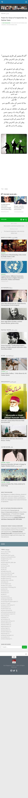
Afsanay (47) (5, 564)
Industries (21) (5, 592)
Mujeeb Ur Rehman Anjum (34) (9, 576)
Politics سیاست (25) (7, 585)
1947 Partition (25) (6, 583)
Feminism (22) (5, 590)
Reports (3, 253)
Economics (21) (5, 596)
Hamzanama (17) (6, 606)
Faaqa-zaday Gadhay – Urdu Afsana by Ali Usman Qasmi (13, 374)
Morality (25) (5, 582)
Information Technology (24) (9, 587)
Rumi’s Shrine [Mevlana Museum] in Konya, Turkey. (12, 440)
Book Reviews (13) (6, 626)
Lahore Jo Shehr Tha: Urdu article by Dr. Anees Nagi (13, 485)
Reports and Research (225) (8, 557)
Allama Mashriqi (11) (7, 638)
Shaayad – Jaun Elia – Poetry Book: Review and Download (19, 207)
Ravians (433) (5, 553)
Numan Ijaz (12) (5, 633)
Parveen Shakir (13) (6, 624)
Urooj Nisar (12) (5, 637)
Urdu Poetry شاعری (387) (8, 555)
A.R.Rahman (17, 516)
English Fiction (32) (6, 578)
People (8, 462)
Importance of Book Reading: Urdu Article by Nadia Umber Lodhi (13, 256)
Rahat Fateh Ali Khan (12, 512)
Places (8, 482)
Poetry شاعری (5, 13)
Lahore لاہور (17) (6, 603)
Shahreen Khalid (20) (7, 598)
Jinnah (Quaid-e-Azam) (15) (8, 614)
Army (6, 189)
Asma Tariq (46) (6, 566)
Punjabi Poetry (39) (6, 571)
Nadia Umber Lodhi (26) (7, 580)
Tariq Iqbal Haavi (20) (7, 599)
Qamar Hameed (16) (7, 610)
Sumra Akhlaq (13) (6, 622)
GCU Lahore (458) (6, 551)
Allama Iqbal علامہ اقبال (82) (9, 562)
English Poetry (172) (7, 558)
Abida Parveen (6, 514)
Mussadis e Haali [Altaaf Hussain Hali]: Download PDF (12, 422)
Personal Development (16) (8, 612)
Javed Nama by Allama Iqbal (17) (10, 601)
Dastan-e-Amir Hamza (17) (8, 605)
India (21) (4, 594)
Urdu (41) (4, 569)
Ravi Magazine (6, 23)
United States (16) (6, 608)
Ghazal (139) (5, 560)
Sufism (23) (4, 589)
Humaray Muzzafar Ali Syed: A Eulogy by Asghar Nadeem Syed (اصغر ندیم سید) (13, 465)
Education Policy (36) (7, 574)
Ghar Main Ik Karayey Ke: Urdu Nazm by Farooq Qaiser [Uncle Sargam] (13, 304)
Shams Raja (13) (6, 628)
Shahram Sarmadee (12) (8, 635)
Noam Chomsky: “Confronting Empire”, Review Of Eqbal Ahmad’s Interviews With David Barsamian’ (14, 347)
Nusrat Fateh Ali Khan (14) (8, 621)
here (11, 500)
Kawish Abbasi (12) (6, 631)
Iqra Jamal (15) (5, 615)
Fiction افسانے (4, 372)
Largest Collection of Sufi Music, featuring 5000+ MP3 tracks (13, 518)
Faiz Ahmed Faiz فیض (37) (8, 573)
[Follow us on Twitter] (23, 219)
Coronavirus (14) (6, 619)
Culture (3, 462)
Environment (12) (6, 630)
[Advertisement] (14, 40)
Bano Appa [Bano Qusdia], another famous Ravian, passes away (11, 323)
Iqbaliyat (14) (5, 617)
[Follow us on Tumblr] (26, 219)
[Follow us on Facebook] (21, 219)
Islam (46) (4, 567)
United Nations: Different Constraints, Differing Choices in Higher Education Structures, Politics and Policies (12, 278)
